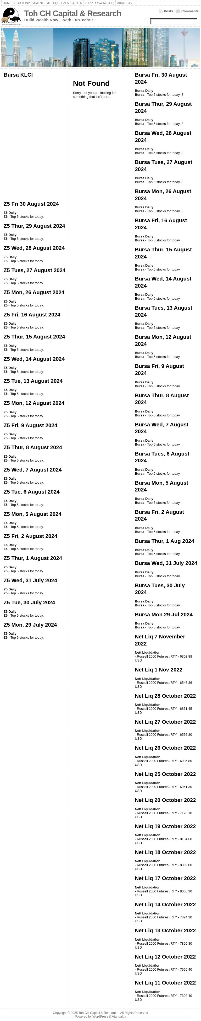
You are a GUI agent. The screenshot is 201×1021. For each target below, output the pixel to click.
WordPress (100, 1016)
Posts (168, 11)
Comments (190, 11)
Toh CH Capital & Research (72, 13)
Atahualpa (119, 1016)
